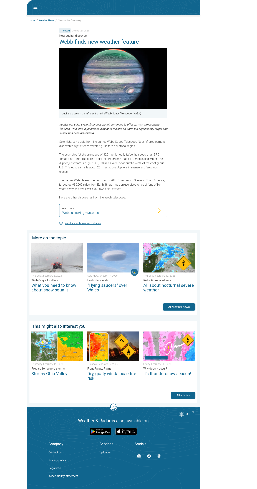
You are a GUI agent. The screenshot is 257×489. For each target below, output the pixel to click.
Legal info (55, 468)
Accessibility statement (63, 476)
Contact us (55, 452)
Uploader (105, 452)
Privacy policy (57, 460)
